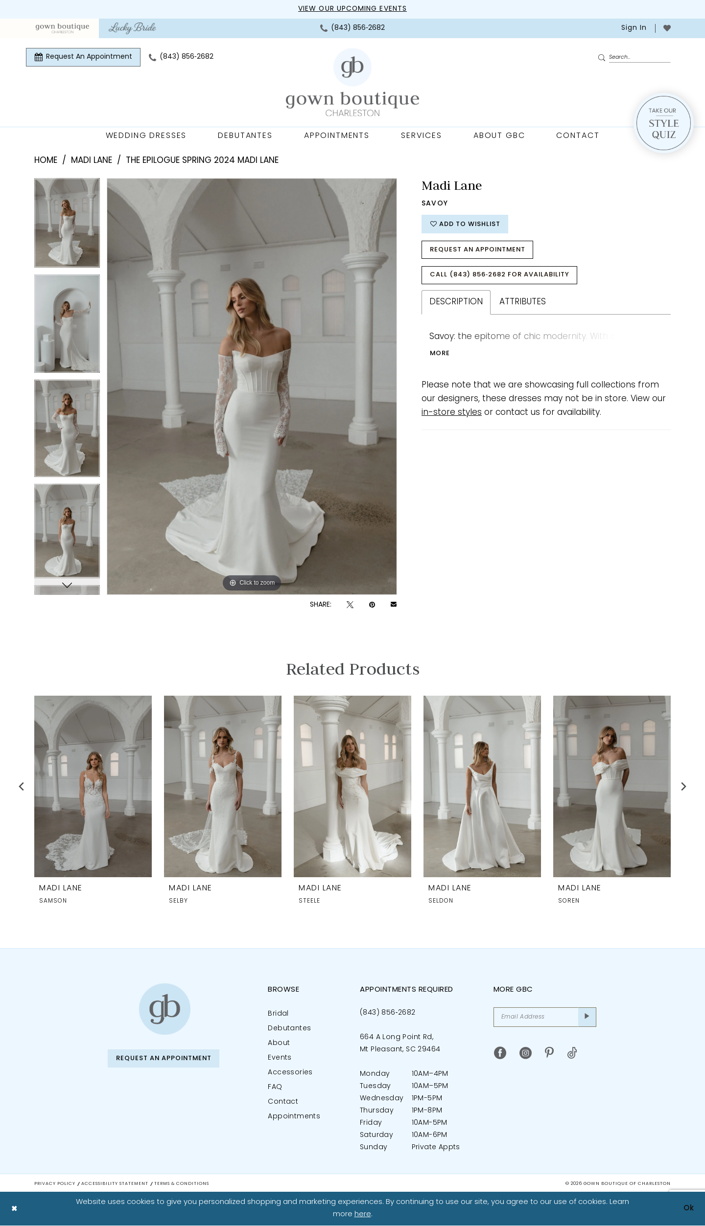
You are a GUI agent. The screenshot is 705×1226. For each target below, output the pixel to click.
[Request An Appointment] (83, 57)
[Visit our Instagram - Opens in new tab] (525, 1053)
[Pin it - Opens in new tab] (372, 605)
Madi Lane (91, 161)
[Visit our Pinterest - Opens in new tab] (549, 1053)
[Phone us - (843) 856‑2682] (352, 28)
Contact (283, 1102)
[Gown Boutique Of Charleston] (352, 82)
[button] (633, 28)
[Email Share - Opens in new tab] (393, 605)
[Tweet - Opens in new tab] (350, 605)
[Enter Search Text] (634, 57)
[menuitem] (62, 28)
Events (279, 1058)
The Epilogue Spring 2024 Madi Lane (202, 161)
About (279, 1043)
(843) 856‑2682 (387, 1013)
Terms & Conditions (181, 1183)
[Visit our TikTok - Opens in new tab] (572, 1053)
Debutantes (289, 1028)
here (362, 1214)
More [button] (440, 353)
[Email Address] (545, 1017)
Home (45, 161)
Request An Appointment (479, 250)
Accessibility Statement (114, 1183)
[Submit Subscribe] (587, 1017)
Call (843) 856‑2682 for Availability (500, 275)
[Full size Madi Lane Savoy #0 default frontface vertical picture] (252, 386)
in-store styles (452, 413)
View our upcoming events (352, 9)
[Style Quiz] (664, 123)
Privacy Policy (54, 1183)
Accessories (290, 1072)
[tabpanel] (67, 226)
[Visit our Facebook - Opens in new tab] (500, 1053)
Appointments (294, 1116)
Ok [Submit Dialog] (688, 1208)
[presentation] (93, 786)
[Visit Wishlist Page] (667, 28)
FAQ (275, 1087)
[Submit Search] (603, 57)
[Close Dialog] (14, 1209)
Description (456, 302)
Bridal (278, 1014)
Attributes (522, 302)
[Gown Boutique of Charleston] (164, 1009)
